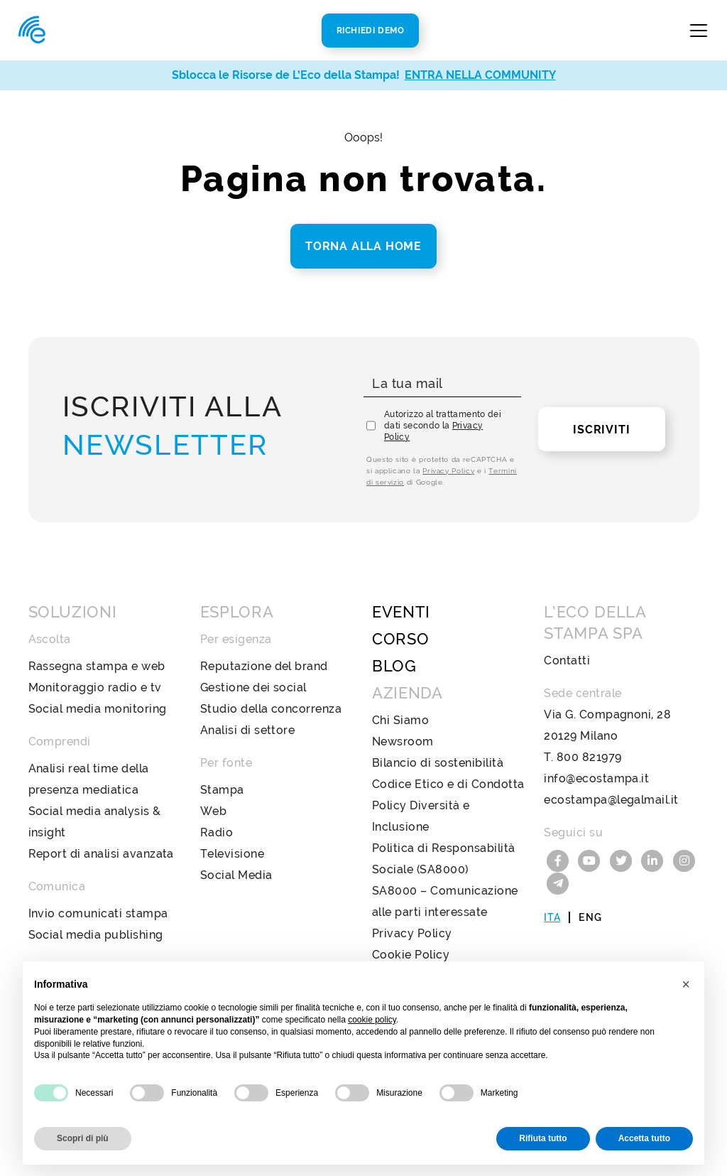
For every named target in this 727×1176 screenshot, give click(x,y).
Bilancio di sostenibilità (437, 763)
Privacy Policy (448, 470)
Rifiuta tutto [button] (543, 1138)
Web (213, 811)
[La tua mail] (442, 384)
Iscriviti (601, 429)
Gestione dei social (253, 687)
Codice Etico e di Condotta (448, 784)
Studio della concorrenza (271, 709)
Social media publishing (95, 935)
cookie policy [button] (372, 1020)
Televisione (232, 854)
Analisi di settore (247, 730)
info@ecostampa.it (596, 778)
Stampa (222, 790)
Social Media (236, 875)
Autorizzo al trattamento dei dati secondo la (442, 425)
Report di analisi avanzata (101, 854)
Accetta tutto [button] (644, 1138)
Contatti (567, 660)
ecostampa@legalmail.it (611, 800)
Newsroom (403, 741)
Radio (216, 832)
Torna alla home (363, 246)
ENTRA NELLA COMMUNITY (480, 75)
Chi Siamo (400, 720)
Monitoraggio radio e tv (95, 687)
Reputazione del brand (264, 666)
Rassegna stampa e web (96, 666)
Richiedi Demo (371, 31)
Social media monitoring (97, 709)
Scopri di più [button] (83, 1138)
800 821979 (589, 757)
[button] (685, 984)
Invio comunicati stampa (98, 913)
